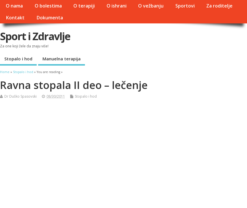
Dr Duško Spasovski (20, 96)
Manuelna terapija (61, 59)
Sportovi (185, 6)
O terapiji (84, 6)
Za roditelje (219, 6)
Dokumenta (49, 17)
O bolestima (48, 6)
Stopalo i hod (18, 59)
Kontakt (15, 17)
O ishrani (117, 6)
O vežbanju (151, 6)
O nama (14, 6)
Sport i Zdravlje (35, 36)
